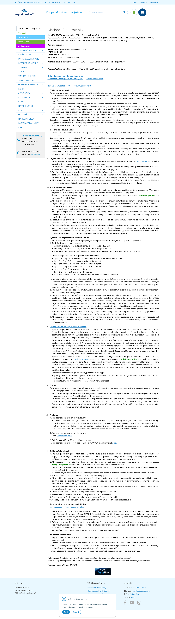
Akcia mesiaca (24, 46)
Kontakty (143, 2)
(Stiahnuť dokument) (94, 78)
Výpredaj (22, 33)
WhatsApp (135, 594)
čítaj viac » (116, 443)
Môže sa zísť (23, 41)
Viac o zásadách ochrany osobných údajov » (68, 507)
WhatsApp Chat (69, 2)
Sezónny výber (24, 37)
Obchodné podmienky (97, 587)
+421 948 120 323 (54, 2)
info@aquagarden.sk (34, 2)
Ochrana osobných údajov (99, 591)
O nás (135, 2)
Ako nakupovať (143, 161)
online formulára (82, 359)
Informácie (154, 2)
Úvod (20, 2)
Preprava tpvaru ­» (64, 436)
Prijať (66, 612)
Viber (133, 597)
